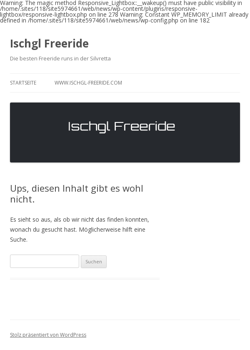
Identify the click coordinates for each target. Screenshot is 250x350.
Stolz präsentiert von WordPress (48, 334)
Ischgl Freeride (49, 43)
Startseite (23, 82)
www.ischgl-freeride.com (88, 82)
